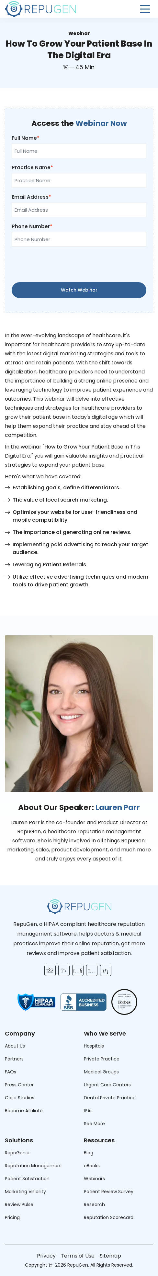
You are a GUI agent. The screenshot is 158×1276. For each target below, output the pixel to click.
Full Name (24, 138)
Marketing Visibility (25, 1191)
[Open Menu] (145, 9)
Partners (14, 1059)
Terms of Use (78, 1255)
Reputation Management (33, 1165)
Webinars (94, 1178)
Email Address (30, 197)
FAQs (10, 1072)
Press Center (19, 1085)
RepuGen (77, 1265)
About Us (15, 1046)
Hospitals (94, 1046)
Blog (88, 1152)
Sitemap (110, 1255)
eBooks (92, 1165)
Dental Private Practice (110, 1097)
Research (94, 1204)
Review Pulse (19, 1204)
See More (94, 1123)
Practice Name (31, 167)
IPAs (88, 1110)
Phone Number (31, 226)
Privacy (46, 1255)
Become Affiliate (24, 1110)
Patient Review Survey (108, 1191)
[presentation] (79, 264)
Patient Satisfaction (27, 1178)
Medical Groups (101, 1072)
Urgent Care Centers (107, 1085)
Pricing (12, 1217)
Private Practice (101, 1059)
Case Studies (19, 1097)
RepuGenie (17, 1152)
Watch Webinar (79, 290)
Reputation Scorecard (108, 1217)
